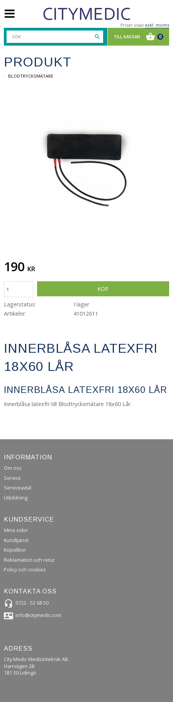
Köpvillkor (15, 549)
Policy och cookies (25, 569)
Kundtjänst (16, 540)
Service (12, 477)
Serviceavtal (17, 487)
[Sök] (97, 36)
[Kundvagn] (136, 37)
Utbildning (15, 497)
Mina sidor (16, 530)
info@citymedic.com (38, 615)
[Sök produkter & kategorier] (55, 37)
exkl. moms (157, 25)
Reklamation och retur (29, 559)
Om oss (13, 467)
